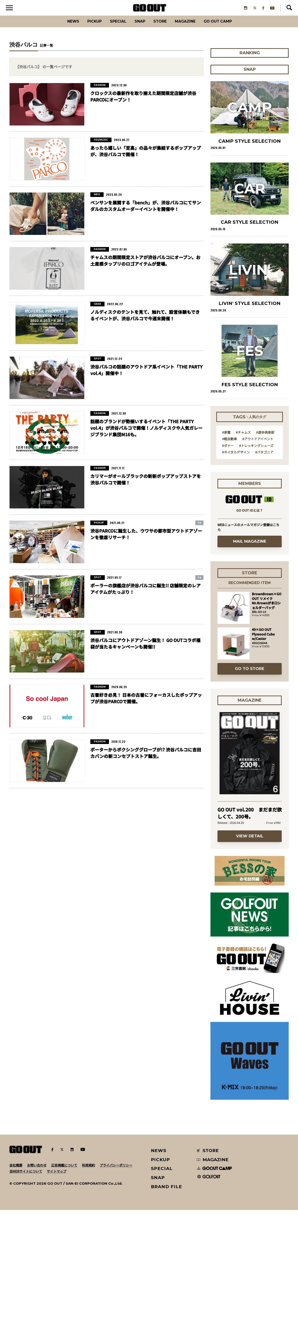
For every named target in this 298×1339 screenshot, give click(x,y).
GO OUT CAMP (228, 26)
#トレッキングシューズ (256, 574)
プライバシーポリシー (116, 1294)
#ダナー (228, 574)
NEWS (159, 1279)
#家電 (226, 561)
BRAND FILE (166, 1315)
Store (161, 26)
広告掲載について (64, 1294)
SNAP (138, 26)
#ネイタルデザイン (236, 580)
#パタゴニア (264, 580)
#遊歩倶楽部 (265, 561)
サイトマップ (56, 1300)
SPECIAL (113, 26)
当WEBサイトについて (25, 1300)
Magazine (190, 26)
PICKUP (86, 26)
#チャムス (243, 561)
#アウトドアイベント (257, 567)
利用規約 (88, 1294)
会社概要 (15, 1294)
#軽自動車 (229, 567)
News (61, 26)
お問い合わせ (37, 1294)
